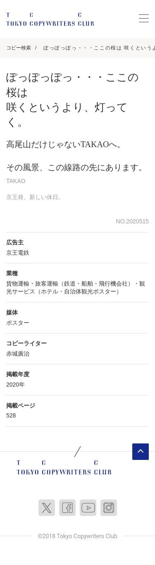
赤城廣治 (17, 353)
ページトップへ (140, 451)
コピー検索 (18, 48)
